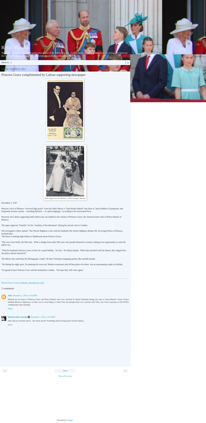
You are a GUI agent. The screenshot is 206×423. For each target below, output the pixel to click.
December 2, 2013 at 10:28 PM (25, 295)
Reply (10, 308)
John (10, 295)
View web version (65, 376)
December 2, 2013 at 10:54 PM (43, 317)
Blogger (70, 420)
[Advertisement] (65, 23)
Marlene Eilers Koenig (17, 317)
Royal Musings (15, 47)
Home (65, 371)
